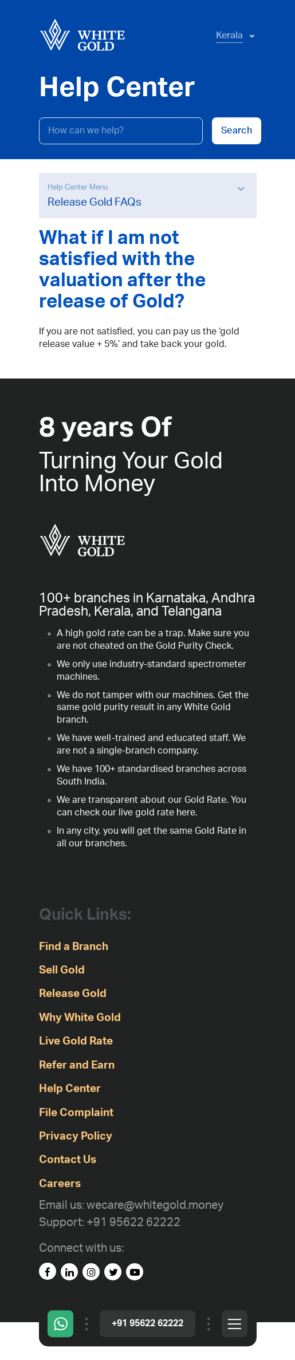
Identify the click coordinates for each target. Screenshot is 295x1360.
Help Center (70, 1088)
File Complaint (76, 1112)
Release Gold (73, 993)
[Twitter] (112, 1271)
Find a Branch (73, 946)
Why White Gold (80, 1017)
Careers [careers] (60, 1183)
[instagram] (91, 1271)
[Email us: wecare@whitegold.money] (131, 1206)
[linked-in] (69, 1271)
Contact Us (67, 1159)
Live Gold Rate (76, 1041)
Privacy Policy (75, 1136)
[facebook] (47, 1271)
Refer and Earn (77, 1065)
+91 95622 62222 (147, 1323)
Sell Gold (62, 970)
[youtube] (134, 1271)
